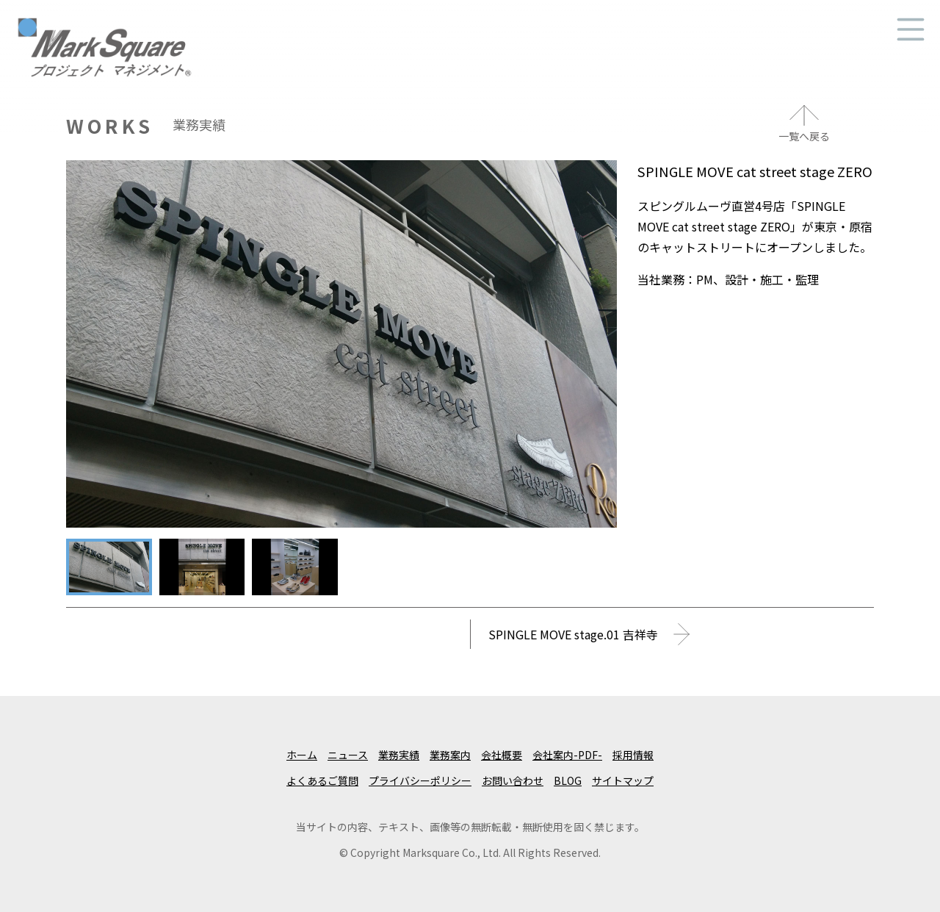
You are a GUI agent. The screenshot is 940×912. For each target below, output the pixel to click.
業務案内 (450, 754)
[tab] (109, 567)
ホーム (301, 754)
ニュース (348, 754)
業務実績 (398, 754)
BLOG (568, 780)
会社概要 (501, 754)
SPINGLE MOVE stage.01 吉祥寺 (573, 634)
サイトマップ (623, 780)
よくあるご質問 (322, 780)
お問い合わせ (512, 780)
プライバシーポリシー (420, 780)
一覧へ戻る (804, 136)
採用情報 (633, 754)
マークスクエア (104, 25)
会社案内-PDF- (567, 754)
